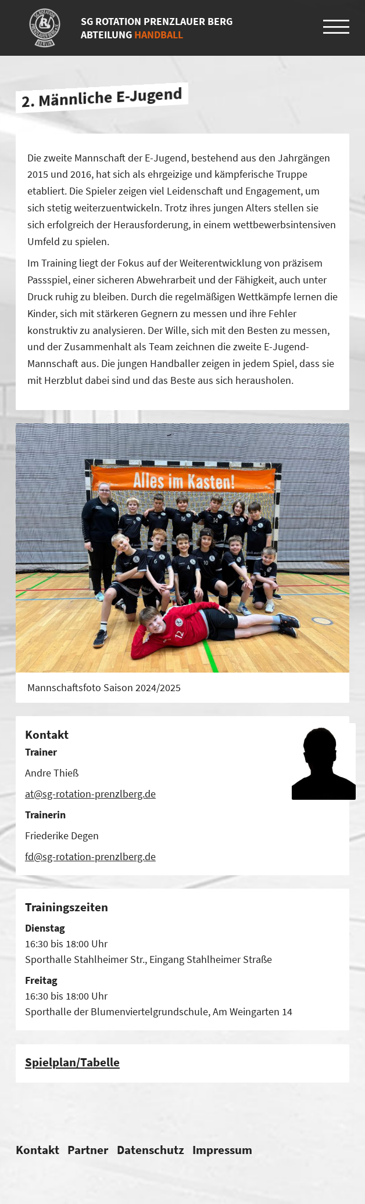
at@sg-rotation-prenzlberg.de (90, 793)
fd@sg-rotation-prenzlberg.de (90, 856)
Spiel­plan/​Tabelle (72, 1062)
